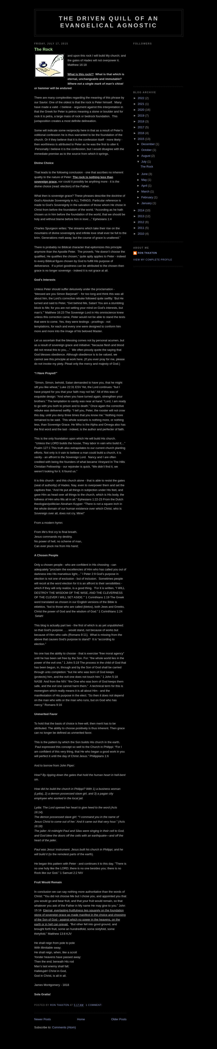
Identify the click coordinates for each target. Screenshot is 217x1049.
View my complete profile (152, 259)
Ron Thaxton (147, 253)
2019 (141, 115)
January (147, 203)
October (147, 150)
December (148, 144)
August (146, 155)
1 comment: (94, 1005)
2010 (141, 233)
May (144, 179)
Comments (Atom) (64, 1027)
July (144, 161)
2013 (141, 216)
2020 (141, 109)
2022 (141, 98)
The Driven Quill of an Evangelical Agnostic (109, 22)
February (147, 197)
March (145, 191)
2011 (141, 228)
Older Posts (119, 1019)
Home (81, 1019)
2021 (141, 104)
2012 (141, 222)
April (144, 185)
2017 (141, 127)
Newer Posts (42, 1019)
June (145, 174)
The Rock (43, 49)
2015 (141, 139)
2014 (141, 210)
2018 (141, 121)
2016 (141, 133)
